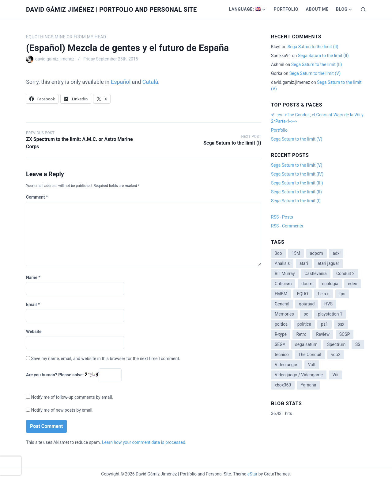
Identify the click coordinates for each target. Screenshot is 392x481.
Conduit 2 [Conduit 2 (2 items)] (345, 273)
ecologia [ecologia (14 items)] (330, 283)
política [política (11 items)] (304, 324)
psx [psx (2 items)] (340, 324)
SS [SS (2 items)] (357, 344)
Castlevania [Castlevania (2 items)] (315, 273)
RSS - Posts (282, 217)
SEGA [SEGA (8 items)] (280, 344)
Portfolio (286, 9)
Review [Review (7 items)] (323, 334)
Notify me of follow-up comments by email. (72, 397)
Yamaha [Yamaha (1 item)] (308, 384)
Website (34, 331)
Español (120, 82)
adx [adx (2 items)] (336, 253)
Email (33, 304)
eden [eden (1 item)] (352, 283)
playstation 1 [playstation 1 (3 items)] (330, 314)
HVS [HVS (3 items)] (328, 303)
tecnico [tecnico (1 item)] (282, 354)
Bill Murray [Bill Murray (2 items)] (285, 273)
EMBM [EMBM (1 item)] (281, 293)
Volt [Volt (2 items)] (312, 364)
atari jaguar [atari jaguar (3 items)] (328, 263)
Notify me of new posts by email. (62, 410)
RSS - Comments (287, 225)
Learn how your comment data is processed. (144, 442)
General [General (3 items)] (282, 303)
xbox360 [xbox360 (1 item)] (283, 384)
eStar (252, 473)
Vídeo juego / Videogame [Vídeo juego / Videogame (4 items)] (299, 374)
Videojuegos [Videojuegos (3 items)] (286, 364)
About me (317, 9)
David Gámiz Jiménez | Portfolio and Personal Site (111, 9)
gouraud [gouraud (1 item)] (307, 303)
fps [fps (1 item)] (342, 293)
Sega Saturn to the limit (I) (232, 143)
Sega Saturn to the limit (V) (315, 73)
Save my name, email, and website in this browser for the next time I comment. (105, 358)
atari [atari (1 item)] (304, 263)
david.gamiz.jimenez (54, 58)
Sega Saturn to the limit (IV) (297, 174)
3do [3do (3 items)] (278, 253)
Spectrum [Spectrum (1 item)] (336, 344)
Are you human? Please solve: (74, 374)
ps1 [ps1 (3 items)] (324, 324)
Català (150, 82)
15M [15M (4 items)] (296, 253)
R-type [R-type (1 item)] (281, 334)
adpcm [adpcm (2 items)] (316, 253)
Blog (342, 9)
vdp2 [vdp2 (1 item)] (335, 354)
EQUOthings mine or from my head (66, 36)
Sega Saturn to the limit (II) (313, 46)
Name (33, 277)
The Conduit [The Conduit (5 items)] (309, 354)
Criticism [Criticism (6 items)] (283, 283)
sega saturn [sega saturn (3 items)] (306, 344)
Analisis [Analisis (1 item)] (282, 263)
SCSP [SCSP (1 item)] (344, 334)
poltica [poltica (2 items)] (281, 324)
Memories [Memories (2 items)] (284, 314)
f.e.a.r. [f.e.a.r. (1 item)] (324, 293)
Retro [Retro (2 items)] (301, 334)
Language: (245, 9)
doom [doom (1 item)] (306, 283)
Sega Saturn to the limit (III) (297, 182)
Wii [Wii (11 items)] (335, 374)
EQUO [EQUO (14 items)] (302, 293)
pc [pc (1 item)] (305, 314)
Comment (37, 197)
